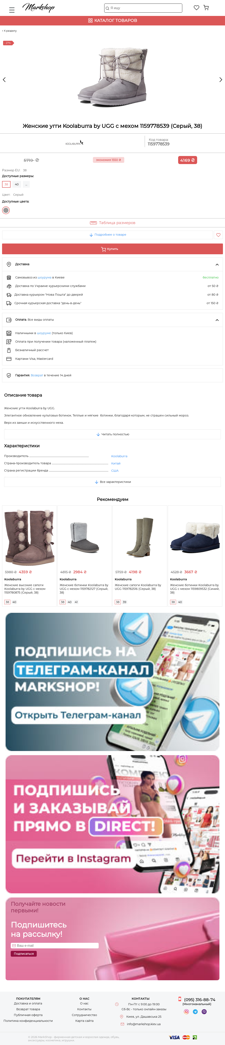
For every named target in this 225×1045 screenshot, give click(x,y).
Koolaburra (119, 456)
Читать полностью (112, 434)
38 (7, 602)
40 (17, 184)
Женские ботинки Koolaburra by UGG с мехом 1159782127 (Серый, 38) (84, 588)
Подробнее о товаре (107, 234)
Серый (5, 210)
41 (76, 602)
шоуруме (44, 333)
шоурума (44, 277)
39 (124, 602)
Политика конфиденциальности (28, 1021)
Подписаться (24, 954)
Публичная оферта (28, 1015)
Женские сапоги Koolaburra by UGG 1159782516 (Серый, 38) (138, 587)
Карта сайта (84, 1021)
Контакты (84, 1009)
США (114, 471)
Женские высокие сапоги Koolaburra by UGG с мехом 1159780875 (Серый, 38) (24, 588)
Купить (112, 249)
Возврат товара (28, 1009)
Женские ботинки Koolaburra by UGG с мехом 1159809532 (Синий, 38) (194, 588)
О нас (84, 1003)
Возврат (37, 375)
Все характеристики (112, 482)
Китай (116, 463)
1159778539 (158, 144)
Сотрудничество (84, 1015)
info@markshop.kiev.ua (144, 1024)
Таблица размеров (117, 223)
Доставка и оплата (28, 1003)
